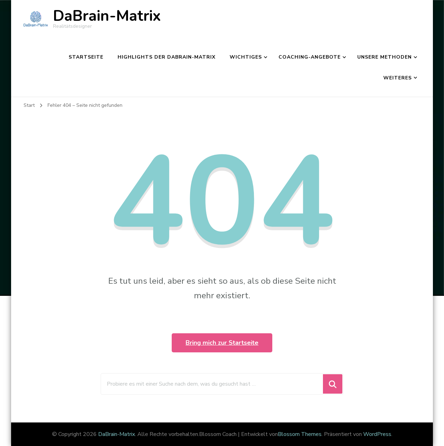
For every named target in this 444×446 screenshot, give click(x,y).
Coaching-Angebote (310, 57)
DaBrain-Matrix (107, 16)
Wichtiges (246, 57)
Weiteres (397, 78)
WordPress (377, 434)
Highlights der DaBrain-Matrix (166, 57)
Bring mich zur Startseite (222, 342)
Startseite (86, 57)
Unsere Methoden (384, 57)
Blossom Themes (300, 434)
